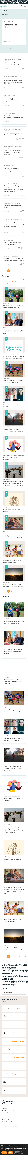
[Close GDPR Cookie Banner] (22, 1152)
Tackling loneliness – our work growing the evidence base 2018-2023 (13, 152)
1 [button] (10, 48)
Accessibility (5, 1112)
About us (4, 1108)
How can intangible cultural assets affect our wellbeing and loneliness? (13, 170)
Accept (4, 1152)
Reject (10, 1152)
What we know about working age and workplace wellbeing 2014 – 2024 (13, 82)
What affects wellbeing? (8, 1122)
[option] (14, 31)
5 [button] (17, 48)
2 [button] (12, 48)
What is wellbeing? (7, 1119)
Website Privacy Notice (8, 1110)
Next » (25, 270)
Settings (17, 1152)
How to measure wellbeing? (9, 1124)
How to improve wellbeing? (9, 1126)
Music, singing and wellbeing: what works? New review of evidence (13, 100)
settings (12, 1149)
